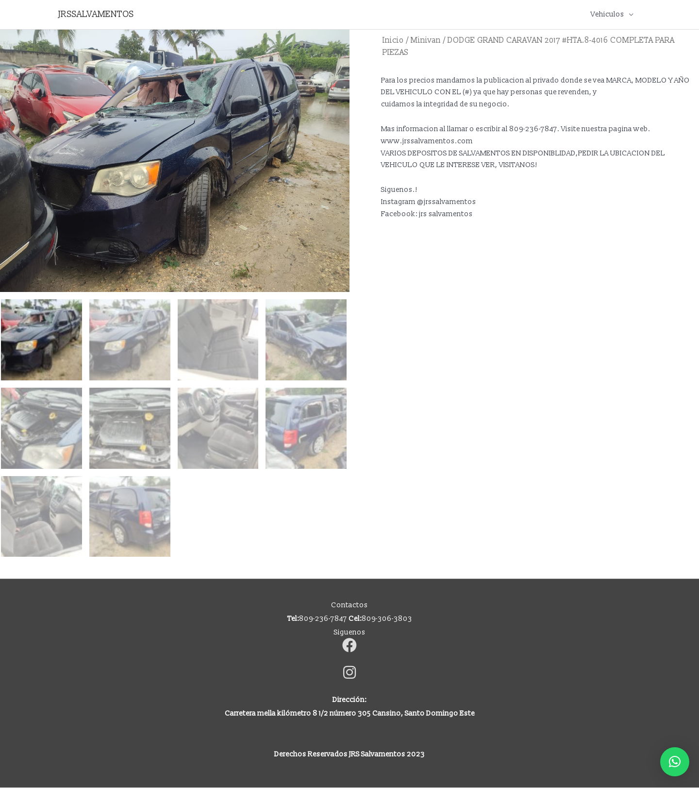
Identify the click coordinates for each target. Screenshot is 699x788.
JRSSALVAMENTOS (96, 14)
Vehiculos (607, 14)
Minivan (426, 40)
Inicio (393, 40)
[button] (674, 761)
